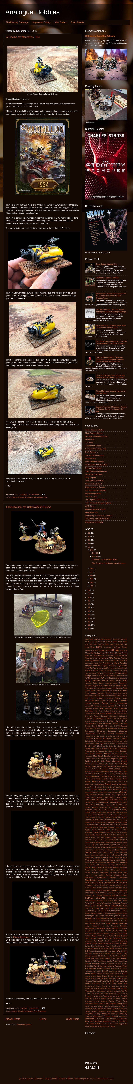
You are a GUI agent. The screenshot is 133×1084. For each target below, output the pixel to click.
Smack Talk (89, 958)
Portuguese (118, 913)
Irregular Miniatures (115, 822)
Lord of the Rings (111, 855)
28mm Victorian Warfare (94, 430)
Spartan (103, 961)
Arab (116, 668)
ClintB (100, 726)
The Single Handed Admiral (96, 500)
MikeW (124, 865)
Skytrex (124, 956)
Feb (92, 582)
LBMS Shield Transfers (114, 847)
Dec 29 (95, 553)
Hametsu (95, 807)
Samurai (123, 941)
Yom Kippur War (121, 1024)
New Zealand (109, 880)
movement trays (91, 875)
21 (89, 590)
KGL (115, 835)
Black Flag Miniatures (100, 688)
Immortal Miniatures (92, 820)
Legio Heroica (102, 852)
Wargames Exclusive (119, 1011)
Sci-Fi (124, 946)
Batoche (118, 680)
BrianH (97, 700)
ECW (95, 756)
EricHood (92, 1079)
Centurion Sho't (122, 713)
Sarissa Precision (104, 943)
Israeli (125, 822)
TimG (118, 989)
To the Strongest (99, 991)
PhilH (112, 908)
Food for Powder (121, 774)
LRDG (125, 855)
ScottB (106, 948)
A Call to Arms (108, 655)
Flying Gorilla (90, 458)
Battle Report (98, 683)
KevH (98, 835)
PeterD (106, 908)
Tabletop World (122, 976)
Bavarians (88, 686)
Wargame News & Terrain (95, 509)
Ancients (88, 666)
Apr (91, 575)
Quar (125, 918)
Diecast (98, 748)
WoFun (87, 1024)
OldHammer (99, 893)
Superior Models (90, 976)
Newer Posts (13, 1019)
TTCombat (116, 996)
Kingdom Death (111, 837)
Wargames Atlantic (104, 1011)
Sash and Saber (121, 943)
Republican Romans (92, 931)
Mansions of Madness (93, 860)
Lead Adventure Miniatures (104, 850)
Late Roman (101, 847)
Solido (102, 958)
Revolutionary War (120, 931)
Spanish (123, 958)
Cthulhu (124, 739)
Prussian (88, 918)
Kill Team (100, 837)
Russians (116, 938)
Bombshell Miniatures (113, 698)
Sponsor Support (121, 963)
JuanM (96, 832)
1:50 (99, 644)
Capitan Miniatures (110, 711)
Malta (117, 857)
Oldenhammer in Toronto (95, 487)
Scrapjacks (118, 948)
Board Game (117, 696)
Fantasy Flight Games (93, 766)
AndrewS (96, 666)
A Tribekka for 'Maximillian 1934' (23, 37)
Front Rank (94, 787)
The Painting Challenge (17, 22)
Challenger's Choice (103, 718)
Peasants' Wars (100, 903)
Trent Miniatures (97, 996)
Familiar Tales (113, 764)
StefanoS (107, 968)
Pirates (87, 913)
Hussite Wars (109, 815)
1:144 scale (93, 642)
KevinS (109, 835)
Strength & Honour (103, 973)
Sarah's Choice (91, 943)
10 (89, 629)
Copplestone (90, 733)
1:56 (102, 644)
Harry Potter (113, 807)
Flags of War (122, 771)
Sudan (124, 974)
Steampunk (119, 966)
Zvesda (112, 1026)
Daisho (124, 741)
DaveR (94, 746)
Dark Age (99, 744)
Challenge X (113, 716)
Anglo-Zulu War (90, 668)
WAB (106, 1006)
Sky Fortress (117, 956)
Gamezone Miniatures (114, 789)
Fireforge (117, 769)
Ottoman (124, 895)
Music (125, 875)
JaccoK (117, 825)
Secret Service (95, 951)
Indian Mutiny (122, 820)
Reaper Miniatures (119, 923)
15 (89, 611)
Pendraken (116, 903)
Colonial (123, 726)
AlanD (122, 660)
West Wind (89, 1021)
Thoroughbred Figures (92, 986)
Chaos (114, 718)
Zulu (107, 1026)
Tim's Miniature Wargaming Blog (98, 503)
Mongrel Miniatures (92, 872)
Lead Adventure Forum (94, 481)
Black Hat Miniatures (114, 688)
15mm (99, 647)
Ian (99, 817)
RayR (108, 923)
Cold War (117, 726)
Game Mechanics (115, 787)
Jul (91, 572)
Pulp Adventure (40, 1011)
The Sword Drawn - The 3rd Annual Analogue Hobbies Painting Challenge (111, 311)
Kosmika (88, 845)
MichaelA (103, 865)
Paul (115, 901)
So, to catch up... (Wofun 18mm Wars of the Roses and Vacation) (111, 326)
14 (89, 615)
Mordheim (113, 872)
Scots (101, 948)
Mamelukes (123, 857)
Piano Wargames (121, 908)
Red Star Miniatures (109, 926)
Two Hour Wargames (92, 998)
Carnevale (88, 713)
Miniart (87, 870)
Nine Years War (97, 883)
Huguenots (123, 812)
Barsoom (105, 681)
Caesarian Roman (91, 708)
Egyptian (107, 756)
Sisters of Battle (97, 956)
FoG (113, 774)
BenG (106, 686)
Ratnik (92, 923)
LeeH (94, 852)
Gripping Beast (115, 802)
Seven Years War (113, 951)
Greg (98, 802)
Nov (92, 568)
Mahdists (104, 857)
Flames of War (91, 774)
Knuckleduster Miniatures (94, 842)
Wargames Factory (92, 1014)
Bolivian (124, 696)
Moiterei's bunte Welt (93, 484)
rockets (87, 936)
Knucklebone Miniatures (118, 840)
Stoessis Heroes (114, 971)
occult (125, 888)
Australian (102, 676)
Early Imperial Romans (100, 754)
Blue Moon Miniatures (105, 696)
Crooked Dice (122, 736)
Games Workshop (98, 789)
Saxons (88, 946)
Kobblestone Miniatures (113, 842)
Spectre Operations (107, 963)
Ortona (99, 895)
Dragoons (101, 751)
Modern (124, 870)
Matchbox (88, 862)
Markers (112, 860)
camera (115, 708)
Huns (94, 815)
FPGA (103, 782)
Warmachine (123, 1016)
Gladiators (100, 795)
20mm (101, 650)
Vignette (113, 1004)
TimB (113, 989)
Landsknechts (115, 845)
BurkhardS (89, 706)
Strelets (93, 974)
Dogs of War (113, 748)
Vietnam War (104, 1004)
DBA (98, 746)
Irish (92, 822)
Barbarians (123, 678)
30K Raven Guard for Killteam (100, 36)
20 (89, 594)
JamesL (95, 827)
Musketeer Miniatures (95, 877)
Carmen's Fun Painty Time (95, 449)
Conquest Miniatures (117, 731)
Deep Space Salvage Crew (107, 264)
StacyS (87, 966)
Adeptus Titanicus (120, 658)
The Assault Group (99, 981)
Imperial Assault (106, 820)
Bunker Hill (89, 439)
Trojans (106, 996)
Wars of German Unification (104, 1019)
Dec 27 (95, 556)
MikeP (118, 865)
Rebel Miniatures (92, 926)
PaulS (92, 903)
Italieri (112, 825)
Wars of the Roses (120, 1019)
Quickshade (105, 921)
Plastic (93, 913)
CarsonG (95, 713)
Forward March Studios (94, 462)
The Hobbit (110, 981)
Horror (99, 812)
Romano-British (108, 936)
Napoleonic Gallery (41, 22)
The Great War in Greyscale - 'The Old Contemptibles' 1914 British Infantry (111, 342)
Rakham (121, 921)
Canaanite (123, 708)
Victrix (95, 1004)
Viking (119, 1004)
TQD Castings (122, 993)
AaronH (121, 655)
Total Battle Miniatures (108, 993)
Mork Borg (122, 872)
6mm (87, 655)
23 (89, 543)
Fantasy (123, 763)
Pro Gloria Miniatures (104, 916)
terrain (118, 978)
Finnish (110, 769)
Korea (125, 842)
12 (89, 622)
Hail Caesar (116, 805)
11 (89, 625)
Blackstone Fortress (104, 693)
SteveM (105, 971)
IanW (115, 817)
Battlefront (123, 683)
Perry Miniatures (113, 905)
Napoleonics (91, 880)
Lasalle (94, 847)
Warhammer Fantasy (101, 1016)
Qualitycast (119, 918)
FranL (87, 784)
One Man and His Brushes (95, 490)
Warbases (116, 1009)
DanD (93, 743)
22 (89, 547)
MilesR (88, 867)
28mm (14, 497)
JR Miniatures (117, 830)
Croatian (102, 736)
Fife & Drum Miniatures (99, 769)
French (108, 784)
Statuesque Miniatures (106, 966)
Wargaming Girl (91, 512)
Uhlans (103, 999)
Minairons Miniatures (105, 867)
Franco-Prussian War (114, 782)
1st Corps (94, 651)
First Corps (94, 771)
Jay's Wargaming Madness (96, 471)
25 (89, 536)
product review (120, 916)
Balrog (117, 678)
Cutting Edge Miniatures (105, 741)
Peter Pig (99, 908)
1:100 (120, 639)
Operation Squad (121, 893)
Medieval (123, 862)
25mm (107, 651)
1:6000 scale (118, 644)
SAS (113, 943)
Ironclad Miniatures (101, 822)
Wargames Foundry (109, 1014)
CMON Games (108, 726)
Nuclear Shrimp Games (105, 888)
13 (89, 618)
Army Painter (97, 673)
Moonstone (104, 872)
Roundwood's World (93, 493)
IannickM (108, 817)
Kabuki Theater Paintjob (119, 832)
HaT (95, 810)
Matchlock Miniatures (99, 862)
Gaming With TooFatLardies (96, 465)
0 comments (34, 1008)
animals (99, 668)
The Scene (105, 983)
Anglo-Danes (112, 665)
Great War (95, 800)
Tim (109, 988)
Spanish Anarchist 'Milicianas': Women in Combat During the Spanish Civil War (111, 409)
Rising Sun (113, 933)
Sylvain (104, 976)
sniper (97, 958)
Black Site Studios (116, 690)
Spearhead (123, 961)
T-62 (115, 976)
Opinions (88, 895)
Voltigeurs (101, 1006)
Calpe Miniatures (105, 708)
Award (98, 678)
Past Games (108, 900)
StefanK (100, 968)
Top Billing (95, 993)
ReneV (108, 928)
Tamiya (93, 978)
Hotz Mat (116, 812)
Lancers (95, 845)
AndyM (104, 666)
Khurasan (120, 835)
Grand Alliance (97, 797)
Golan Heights (116, 795)
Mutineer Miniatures (118, 877)
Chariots (110, 721)
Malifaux (111, 857)
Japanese (103, 827)
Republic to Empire (119, 928)
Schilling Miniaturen (116, 946)
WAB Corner (90, 506)
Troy (110, 996)
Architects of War (92, 671)
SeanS (125, 948)
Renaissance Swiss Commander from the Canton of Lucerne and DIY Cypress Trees (111, 296)
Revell (108, 931)
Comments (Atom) (24, 1024)
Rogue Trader (97, 936)
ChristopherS (90, 723)
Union (109, 999)
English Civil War (92, 761)
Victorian (112, 1001)
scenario (106, 946)
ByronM (111, 706)
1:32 (86, 644)
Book (125, 698)
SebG (87, 951)
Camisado (89, 443)
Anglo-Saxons (122, 666)
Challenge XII (89, 718)
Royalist (124, 936)
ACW (111, 658)
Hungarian (88, 815)
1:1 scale (115, 639)
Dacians (119, 741)
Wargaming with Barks (94, 522)
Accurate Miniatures (100, 658)
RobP (125, 933)
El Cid (113, 756)
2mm (121, 651)
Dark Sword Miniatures (119, 743)
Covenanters (111, 733)
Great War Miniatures (108, 800)
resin (103, 931)
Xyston (102, 1024)
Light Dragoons (96, 855)
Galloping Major (104, 787)
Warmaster (89, 1019)
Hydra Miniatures (91, 817)
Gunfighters (107, 805)
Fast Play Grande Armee (112, 766)
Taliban (87, 978)
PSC (94, 918)
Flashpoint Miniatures (104, 774)
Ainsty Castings (105, 660)
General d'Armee (113, 792)
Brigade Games (107, 701)
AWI (102, 678)
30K (125, 651)
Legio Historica (114, 852)
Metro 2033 (94, 865)
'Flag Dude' (89, 639)
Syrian (110, 976)
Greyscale (104, 802)
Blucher (94, 696)
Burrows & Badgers (100, 706)
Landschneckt (104, 845)
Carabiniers (123, 711)
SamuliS (115, 941)
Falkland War (103, 764)
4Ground (118, 653)
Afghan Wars (94, 660)
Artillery (118, 673)
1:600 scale (109, 644)
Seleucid (103, 951)
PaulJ (87, 903)
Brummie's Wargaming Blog (96, 436)
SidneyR (88, 956)
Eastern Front (117, 753)
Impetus (115, 820)
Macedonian (89, 857)
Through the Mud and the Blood (114, 986)
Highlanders (116, 810)
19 (89, 597)
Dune (107, 751)
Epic (103, 761)
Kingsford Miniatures (100, 840)
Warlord (115, 1016)
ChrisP (124, 721)
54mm (124, 653)
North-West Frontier (92, 885)
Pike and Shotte (113, 911)
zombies (94, 1026)
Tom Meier (109, 991)
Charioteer (102, 721)
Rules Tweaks (77, 22)
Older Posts (72, 1019)
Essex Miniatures (113, 761)
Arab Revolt (123, 668)
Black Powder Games (93, 433)
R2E (111, 921)
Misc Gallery (61, 22)
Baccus (112, 678)
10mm (92, 647)
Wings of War (117, 1021)
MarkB (105, 860)
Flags (115, 771)
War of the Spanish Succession (100, 1009)
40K (106, 653)
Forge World (96, 779)
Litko (102, 855)
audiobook (95, 675)
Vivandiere (93, 1006)
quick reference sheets (92, 921)
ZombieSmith (101, 1026)
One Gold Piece (109, 893)
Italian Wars (105, 825)
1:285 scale (117, 642)
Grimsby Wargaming (93, 468)
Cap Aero (98, 711)
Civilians (115, 723)
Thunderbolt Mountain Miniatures (96, 988)
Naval (100, 880)
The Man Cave (91, 496)
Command (89, 728)
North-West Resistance (107, 885)
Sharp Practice (116, 953)
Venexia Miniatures (100, 1001)
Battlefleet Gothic (111, 683)
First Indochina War (106, 771)
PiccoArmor (89, 911)
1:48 (90, 644)
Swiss (99, 976)
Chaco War (89, 716)
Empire (87, 758)
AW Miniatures (90, 678)
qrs (115, 918)
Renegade (101, 928)
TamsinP (99, 978)
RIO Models (105, 933)
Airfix (117, 660)
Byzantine (118, 706)
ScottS (111, 948)
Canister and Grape (93, 446)
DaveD (88, 746)
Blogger (110, 1079)
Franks (125, 782)
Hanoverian (103, 807)
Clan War (123, 723)
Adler (87, 660)
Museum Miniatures (113, 875)
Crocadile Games (111, 736)
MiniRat (100, 870)
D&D (115, 741)
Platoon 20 (101, 913)
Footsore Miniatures (92, 776)
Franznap (94, 784)
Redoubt (123, 926)
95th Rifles (98, 655)
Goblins (107, 795)
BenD (101, 686)
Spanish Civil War (92, 961)
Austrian (110, 676)
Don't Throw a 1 (91, 452)
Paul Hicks (123, 901)
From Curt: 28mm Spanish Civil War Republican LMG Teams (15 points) (110, 376)
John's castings (98, 830)
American (107, 663)
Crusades (116, 739)
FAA (96, 764)
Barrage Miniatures (92, 681)
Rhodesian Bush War (92, 933)
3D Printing (95, 653)
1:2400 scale (107, 642)
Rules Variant (90, 938)
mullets (101, 875)
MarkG (118, 860)
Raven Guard (100, 923)
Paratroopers (90, 901)
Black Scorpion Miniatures (100, 691)
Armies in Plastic (106, 670)
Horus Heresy (107, 812)
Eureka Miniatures (25, 497)
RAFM (116, 921)
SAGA (100, 941)
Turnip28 (124, 996)
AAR (116, 655)
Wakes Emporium (115, 1006)
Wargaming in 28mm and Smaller (98, 516)
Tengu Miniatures (109, 978)
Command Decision (100, 728)
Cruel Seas (89, 738)
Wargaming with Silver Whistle (97, 519)
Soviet (107, 958)
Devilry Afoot (90, 748)
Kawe (87, 835)
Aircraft (112, 660)
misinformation (114, 870)
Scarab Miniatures (97, 946)
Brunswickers (122, 703)
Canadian (89, 711)
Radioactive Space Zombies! (107, 278)
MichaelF (111, 865)
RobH (120, 933)
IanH (102, 817)
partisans (100, 901)
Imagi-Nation (122, 817)
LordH (120, 855)
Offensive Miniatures (103, 890)
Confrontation (122, 728)
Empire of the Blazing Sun (100, 758)
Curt (95, 741)
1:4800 (95, 644)
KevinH (103, 835)
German (123, 792)
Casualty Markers (105, 713)
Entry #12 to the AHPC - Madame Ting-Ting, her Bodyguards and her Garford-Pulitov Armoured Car (110, 359)
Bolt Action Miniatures (94, 698)
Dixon (104, 748)
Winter (124, 1021)
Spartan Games (112, 961)
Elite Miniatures (122, 756)
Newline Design (121, 880)
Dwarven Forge (114, 751)
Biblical (118, 686)
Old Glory (115, 890)
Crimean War (94, 736)
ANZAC (111, 668)
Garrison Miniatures (100, 792)
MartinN (124, 860)
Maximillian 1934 (40, 497)
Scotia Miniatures (91, 948)
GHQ (87, 795)
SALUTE (107, 941)
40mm (111, 653)
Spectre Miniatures (92, 963)
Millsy (94, 867)
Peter (92, 908)
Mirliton (106, 870)
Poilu (107, 913)
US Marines (117, 998)
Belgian (95, 686)
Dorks (95, 751)
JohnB (108, 830)
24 (89, 540)
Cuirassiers (89, 741)
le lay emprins (90, 478)
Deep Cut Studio (107, 746)
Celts (115, 713)
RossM (117, 936)
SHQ (125, 953)
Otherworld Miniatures (111, 895)
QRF (111, 918)
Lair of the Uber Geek (93, 474)
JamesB (88, 827)
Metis (87, 865)
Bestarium (112, 685)
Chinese (117, 721)
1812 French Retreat (119, 647)
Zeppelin (88, 1026)
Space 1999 (115, 958)
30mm (87, 653)
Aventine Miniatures (120, 675)
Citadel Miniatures (104, 723)
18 (89, 601)
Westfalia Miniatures (102, 1021)
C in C (124, 706)
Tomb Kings (117, 991)
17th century (107, 647)
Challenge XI (122, 716)
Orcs (93, 895)
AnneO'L (105, 668)
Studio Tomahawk (115, 973)
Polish (111, 913)
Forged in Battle (108, 779)
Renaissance (90, 928)
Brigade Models (120, 701)
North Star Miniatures (119, 883)
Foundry (96, 781)
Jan (91, 586)
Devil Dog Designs (120, 746)
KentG (92, 835)
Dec (92, 550)
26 (89, 533)
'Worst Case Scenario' (102, 639)
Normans (107, 883)
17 (89, 604)
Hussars (100, 815)
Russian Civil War (104, 938)
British (105, 703)
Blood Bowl (117, 693)
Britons (112, 703)
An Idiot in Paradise (119, 663)
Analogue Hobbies (32, 12)
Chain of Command (100, 716)
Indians (87, 822)
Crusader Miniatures (102, 739)
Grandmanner (110, 797)
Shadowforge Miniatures (101, 953)
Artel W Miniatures (108, 673)
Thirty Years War (119, 983)
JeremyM (111, 827)
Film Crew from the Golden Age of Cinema (28, 507)
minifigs (94, 870)
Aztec (106, 678)
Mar (92, 579)
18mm (87, 651)
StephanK (114, 968)
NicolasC (88, 883)
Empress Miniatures (119, 759)
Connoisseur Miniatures (95, 731)
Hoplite (93, 812)
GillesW (93, 795)
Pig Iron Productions (100, 911)
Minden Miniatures (120, 867)
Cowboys (120, 733)
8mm (91, 655)
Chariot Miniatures (91, 721)
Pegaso (108, 903)
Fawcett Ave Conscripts (94, 455)
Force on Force (117, 776)
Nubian (93, 888)
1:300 (125, 642)
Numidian (118, 888)
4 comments (34, 494)
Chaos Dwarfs (122, 718)
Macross (97, 857)
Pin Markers (123, 911)
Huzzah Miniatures (121, 815)
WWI (92, 1024)
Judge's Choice (105, 832)
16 (89, 608)
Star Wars (93, 966)
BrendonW (89, 701)
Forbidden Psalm (106, 776)
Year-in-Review (110, 1024)
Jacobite (124, 825)
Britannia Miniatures (92, 703)
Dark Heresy (108, 743)
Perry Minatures (97, 906)
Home (43, 1019)
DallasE (88, 744)
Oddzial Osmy (90, 890)
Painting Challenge (95, 898)
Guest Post (99, 805)
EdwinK (100, 756)
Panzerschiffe (112, 898)
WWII (97, 1023)
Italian (97, 825)
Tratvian (88, 996)
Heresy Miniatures (105, 810)
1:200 (100, 642)
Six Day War (108, 956)
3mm (102, 653)
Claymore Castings (91, 726)
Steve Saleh (97, 971)
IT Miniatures (90, 825)
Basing (112, 680)
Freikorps (100, 784)
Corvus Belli (101, 733)
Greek (120, 800)
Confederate (112, 728)
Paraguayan (123, 898)
